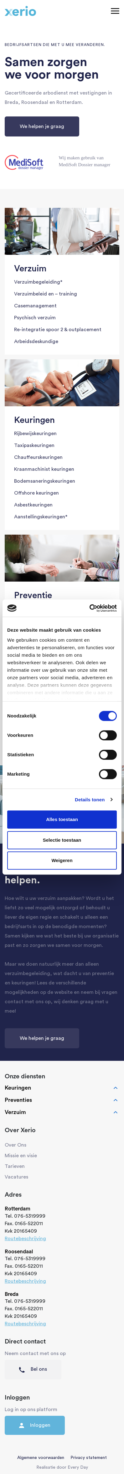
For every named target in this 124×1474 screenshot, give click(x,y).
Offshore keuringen (36, 493)
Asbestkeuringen (33, 504)
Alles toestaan (62, 819)
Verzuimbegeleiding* (38, 282)
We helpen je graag (42, 126)
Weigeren (61, 860)
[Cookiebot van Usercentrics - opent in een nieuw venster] (89, 608)
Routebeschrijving (25, 1238)
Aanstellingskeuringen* (40, 516)
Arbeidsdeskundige (36, 341)
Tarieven (15, 1166)
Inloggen (34, 1425)
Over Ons (15, 1145)
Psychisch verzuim (35, 317)
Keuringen (62, 1088)
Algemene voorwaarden (40, 1458)
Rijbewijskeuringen (35, 433)
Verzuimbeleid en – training (45, 293)
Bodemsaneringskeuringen (44, 481)
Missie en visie (21, 1155)
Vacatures (16, 1176)
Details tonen (90, 799)
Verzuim (62, 1112)
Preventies (62, 1100)
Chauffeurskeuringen (38, 457)
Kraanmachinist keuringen (44, 469)
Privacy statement (88, 1458)
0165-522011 (29, 1223)
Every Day (78, 1467)
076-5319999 (29, 1216)
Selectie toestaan (62, 840)
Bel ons (33, 1369)
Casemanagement (35, 305)
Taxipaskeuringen (34, 445)
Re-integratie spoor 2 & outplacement (57, 329)
